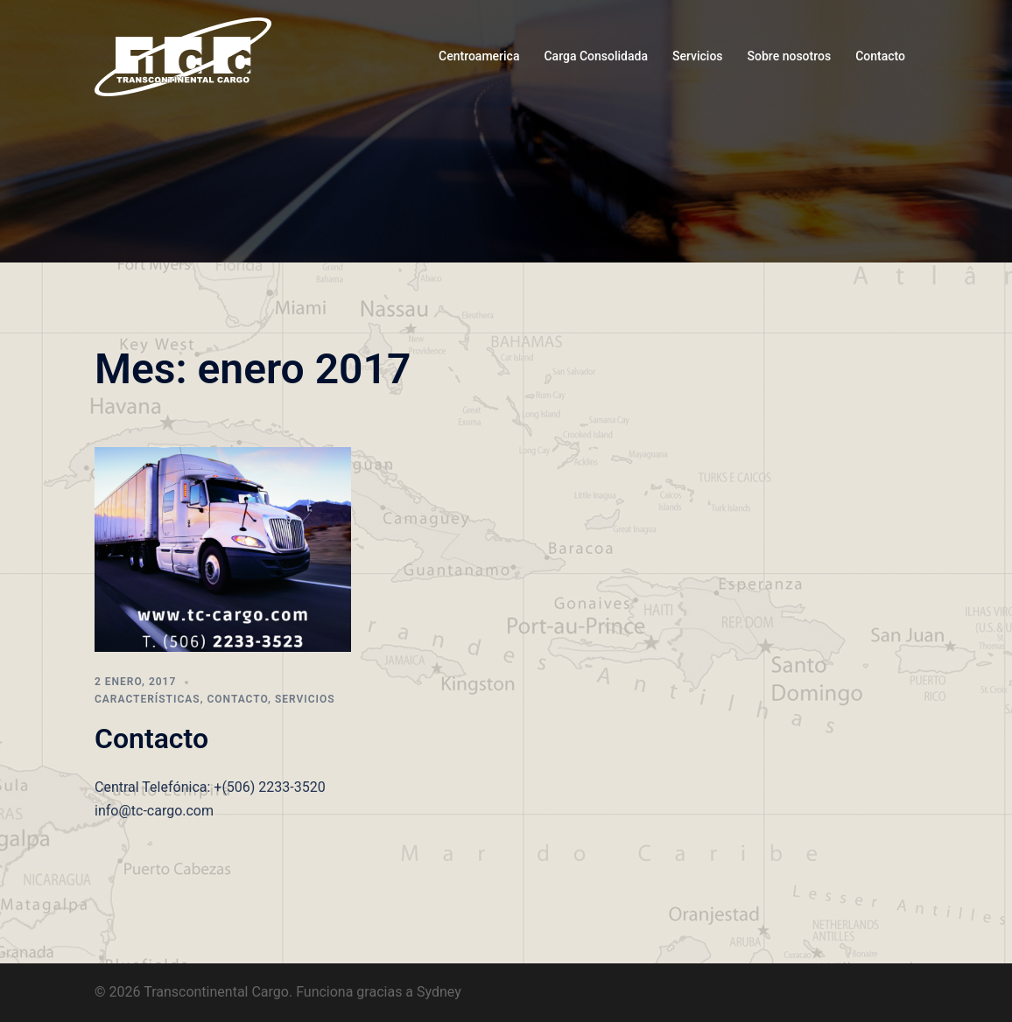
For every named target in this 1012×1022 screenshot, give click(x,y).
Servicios (697, 56)
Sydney (439, 992)
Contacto (880, 56)
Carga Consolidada (596, 56)
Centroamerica (479, 56)
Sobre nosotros (790, 56)
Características (147, 699)
